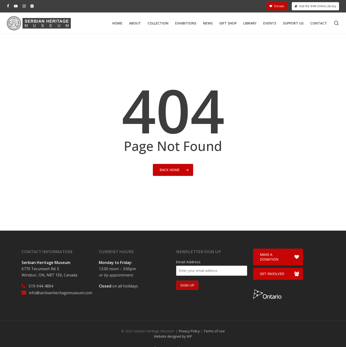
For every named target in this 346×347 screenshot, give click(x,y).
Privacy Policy (189, 331)
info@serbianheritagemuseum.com (60, 292)
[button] (278, 257)
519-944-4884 (41, 286)
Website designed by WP (173, 336)
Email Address (188, 261)
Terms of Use (214, 331)
